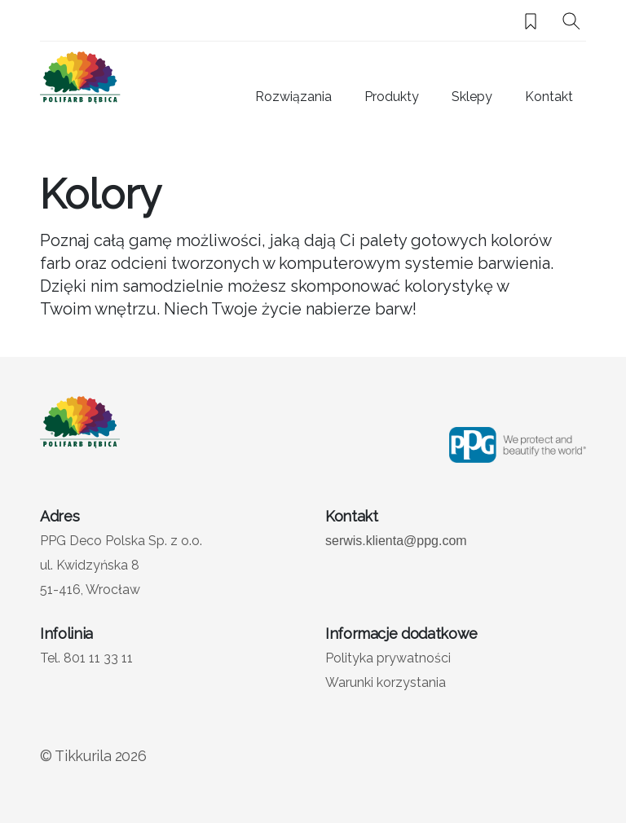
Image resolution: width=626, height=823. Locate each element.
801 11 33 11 (98, 658)
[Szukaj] (571, 21)
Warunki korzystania (385, 682)
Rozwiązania (293, 96)
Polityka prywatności (388, 658)
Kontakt (549, 96)
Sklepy (472, 96)
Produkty (391, 96)
